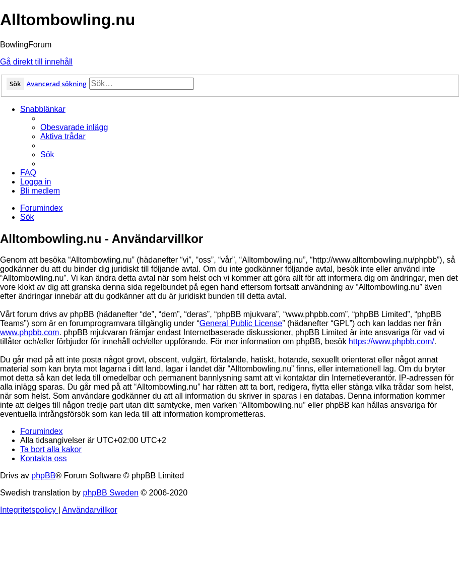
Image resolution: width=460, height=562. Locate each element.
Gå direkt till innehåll (36, 61)
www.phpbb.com (29, 332)
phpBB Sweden (111, 492)
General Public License (241, 323)
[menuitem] (74, 127)
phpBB (43, 475)
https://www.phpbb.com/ (391, 341)
